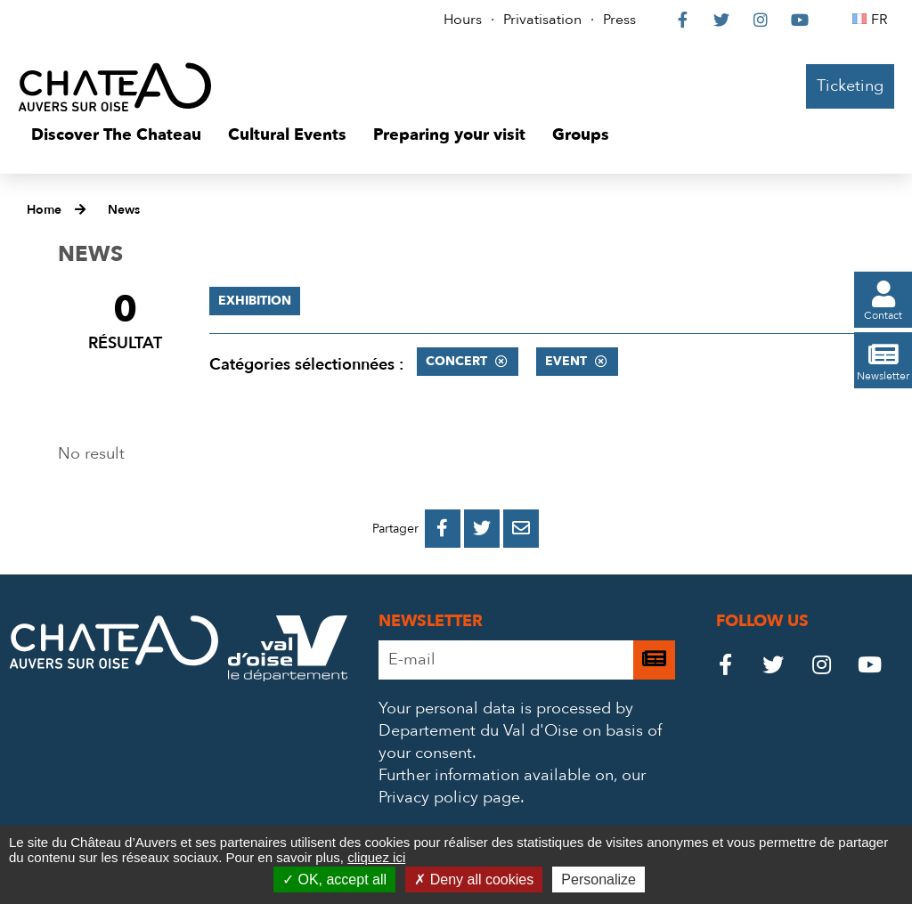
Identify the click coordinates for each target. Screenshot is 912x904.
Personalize (598, 879)
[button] (116, 135)
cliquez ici (376, 857)
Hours (463, 19)
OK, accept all (334, 879)
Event (566, 361)
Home (44, 209)
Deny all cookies (473, 879)
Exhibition (254, 300)
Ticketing (850, 86)
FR (882, 19)
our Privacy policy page (512, 786)
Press (619, 19)
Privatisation (542, 19)
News (124, 209)
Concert (456, 361)
